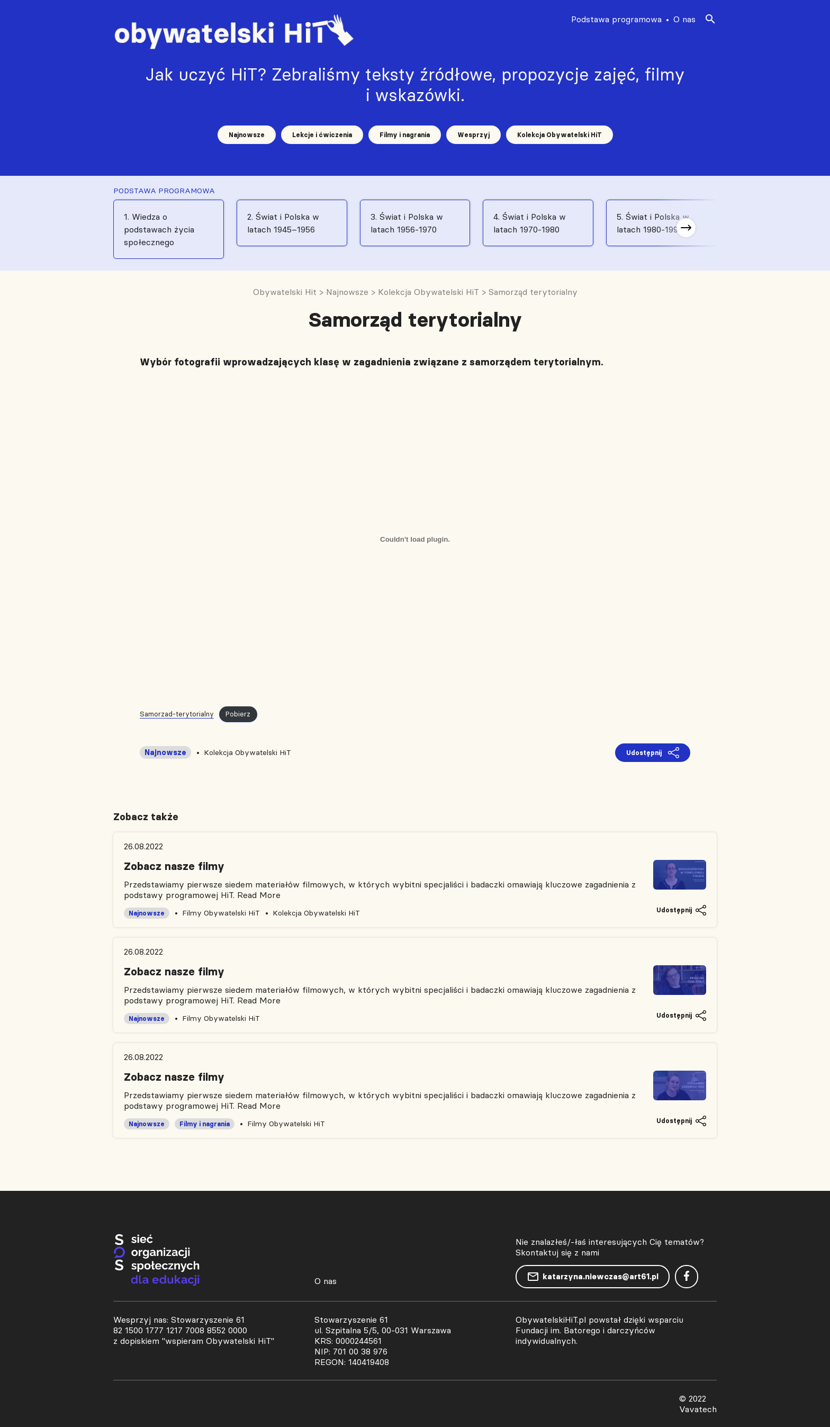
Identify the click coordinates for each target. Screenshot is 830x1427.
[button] (686, 227)
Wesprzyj (473, 135)
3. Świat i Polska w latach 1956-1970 (407, 223)
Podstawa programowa (616, 19)
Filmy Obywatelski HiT (221, 913)
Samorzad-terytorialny (177, 714)
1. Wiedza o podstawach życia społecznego (159, 229)
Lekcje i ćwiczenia (322, 135)
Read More (259, 895)
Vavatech (698, 1409)
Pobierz (237, 714)
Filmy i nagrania (405, 135)
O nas (684, 19)
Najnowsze (247, 135)
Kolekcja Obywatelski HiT (559, 135)
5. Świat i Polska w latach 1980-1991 (653, 223)
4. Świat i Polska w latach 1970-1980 (529, 223)
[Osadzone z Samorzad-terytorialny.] (415, 539)
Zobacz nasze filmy (174, 866)
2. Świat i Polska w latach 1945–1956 (283, 223)
